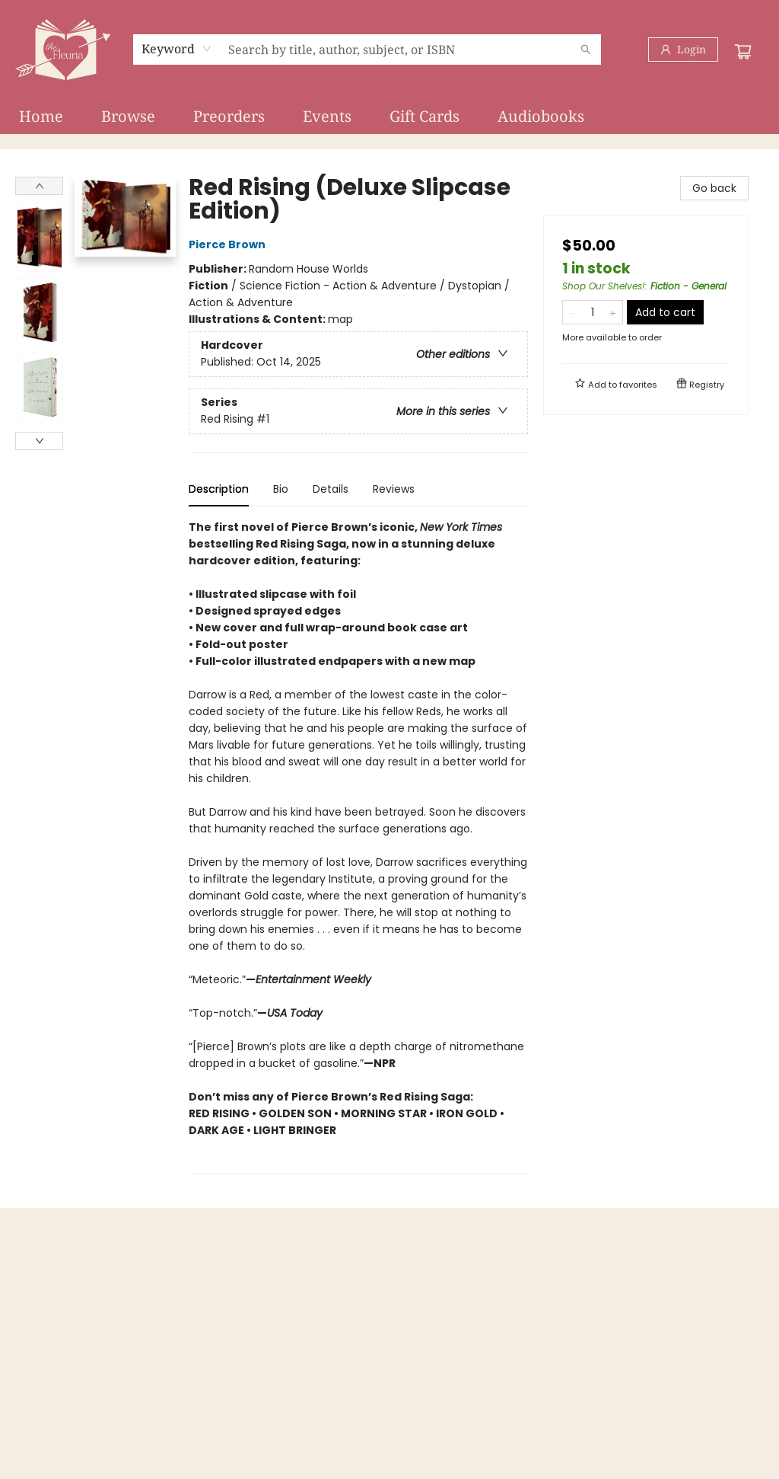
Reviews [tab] (394, 489)
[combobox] (177, 48)
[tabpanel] (358, 846)
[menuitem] (41, 116)
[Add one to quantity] (612, 312)
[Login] (683, 49)
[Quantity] (592, 312)
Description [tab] (219, 489)
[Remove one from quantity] (572, 312)
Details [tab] (330, 489)
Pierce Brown (229, 244)
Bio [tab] (280, 489)
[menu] (389, 116)
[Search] (586, 49)
